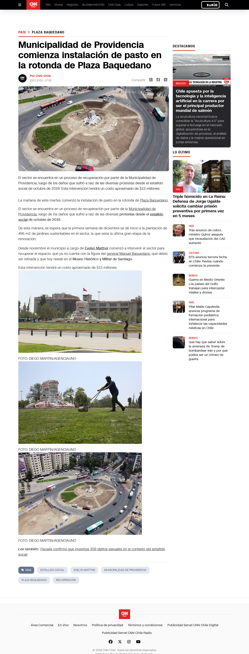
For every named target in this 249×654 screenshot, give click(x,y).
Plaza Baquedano (154, 200)
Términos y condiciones (145, 625)
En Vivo (63, 625)
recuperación (66, 580)
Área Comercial (42, 625)
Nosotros (80, 625)
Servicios (175, 5)
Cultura (128, 5)
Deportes (142, 5)
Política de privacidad (107, 625)
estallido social (52, 570)
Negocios (72, 5)
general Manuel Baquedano (128, 253)
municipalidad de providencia (125, 570)
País (48, 5)
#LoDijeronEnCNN (93, 5)
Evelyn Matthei (96, 248)
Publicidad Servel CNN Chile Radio (127, 633)
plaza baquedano (48, 32)
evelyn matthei (84, 570)
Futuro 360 (159, 5)
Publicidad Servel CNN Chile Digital (192, 625)
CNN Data (114, 5)
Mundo (58, 5)
